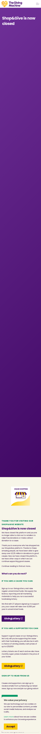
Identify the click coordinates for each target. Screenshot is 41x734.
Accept (10, 726)
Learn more (9, 716)
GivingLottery (13, 618)
